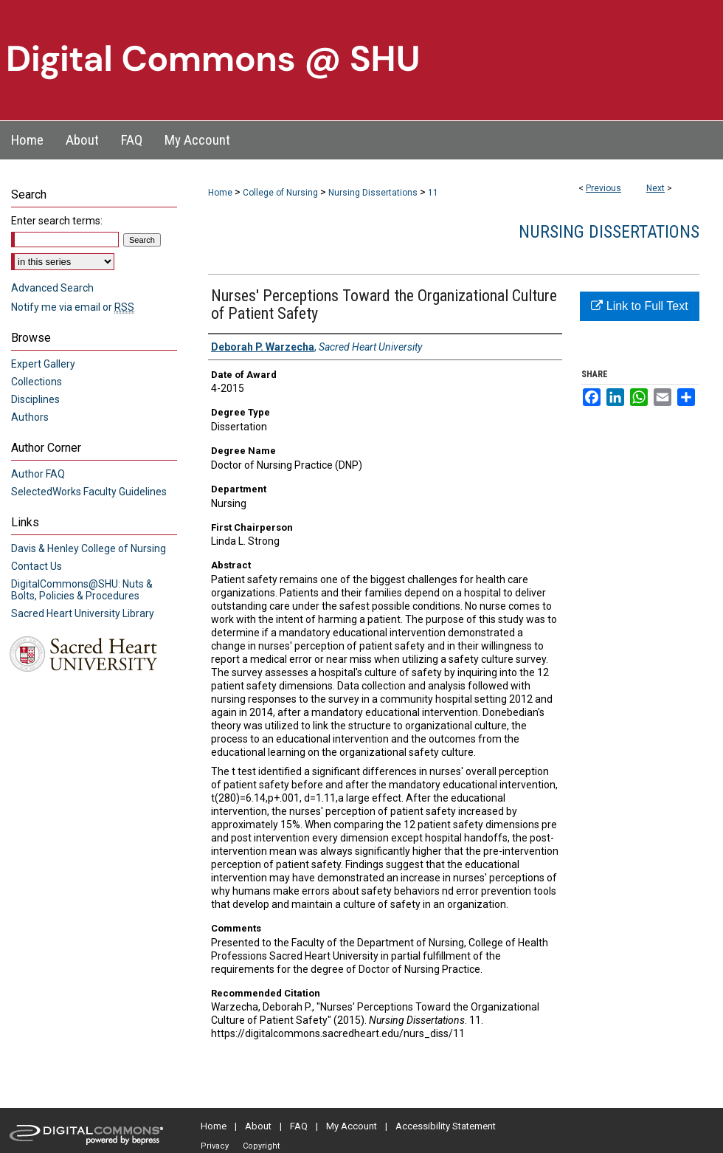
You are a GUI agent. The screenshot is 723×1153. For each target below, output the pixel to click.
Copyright (261, 1146)
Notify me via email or (72, 307)
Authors (30, 417)
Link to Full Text (639, 306)
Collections (36, 382)
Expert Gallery (43, 364)
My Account (351, 1126)
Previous (603, 188)
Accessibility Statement (445, 1126)
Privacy (215, 1146)
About (258, 1126)
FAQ (299, 1126)
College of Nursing (280, 192)
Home (220, 192)
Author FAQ (38, 474)
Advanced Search (52, 288)
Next (655, 188)
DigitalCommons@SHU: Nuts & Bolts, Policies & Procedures (82, 590)
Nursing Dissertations (373, 192)
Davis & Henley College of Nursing (88, 548)
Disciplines (35, 399)
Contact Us (36, 566)
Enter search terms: (57, 221)
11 (433, 192)
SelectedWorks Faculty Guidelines (89, 492)
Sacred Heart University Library (82, 613)
